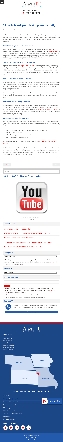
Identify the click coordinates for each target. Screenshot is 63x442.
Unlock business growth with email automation (19, 238)
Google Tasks (23, 66)
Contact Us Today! (31, 10)
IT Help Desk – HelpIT (9, 411)
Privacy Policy (54, 262)
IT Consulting (6, 408)
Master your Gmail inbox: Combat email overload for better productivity (27, 233)
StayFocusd (41, 109)
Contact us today (31, 312)
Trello (33, 66)
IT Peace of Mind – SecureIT (10, 402)
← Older (7, 165)
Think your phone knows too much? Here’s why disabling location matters (28, 242)
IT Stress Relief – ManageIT (10, 399)
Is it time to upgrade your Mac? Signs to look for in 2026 (22, 246)
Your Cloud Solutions (9, 419)
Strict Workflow (52, 109)
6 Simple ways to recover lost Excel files (17, 229)
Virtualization (6, 417)
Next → (56, 165)
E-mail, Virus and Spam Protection (12, 414)
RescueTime (53, 51)
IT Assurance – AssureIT (9, 405)
